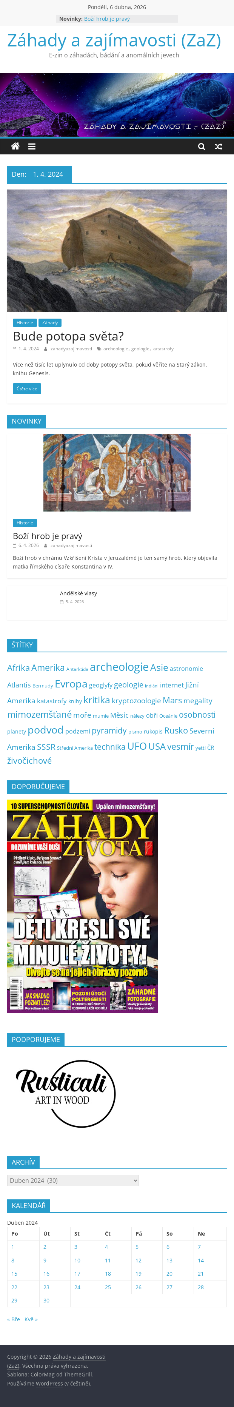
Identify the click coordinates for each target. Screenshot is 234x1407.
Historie (25, 322)
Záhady (50, 322)
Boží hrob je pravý (107, 18)
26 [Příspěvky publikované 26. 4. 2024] (138, 1287)
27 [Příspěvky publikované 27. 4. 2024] (169, 1287)
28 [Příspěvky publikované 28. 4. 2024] (201, 1287)
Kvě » (31, 1319)
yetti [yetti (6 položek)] (201, 747)
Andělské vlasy (78, 593)
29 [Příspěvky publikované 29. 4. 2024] (14, 1300)
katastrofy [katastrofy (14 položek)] (52, 701)
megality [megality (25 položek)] (197, 701)
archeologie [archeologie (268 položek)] (119, 666)
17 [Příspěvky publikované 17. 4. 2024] (77, 1273)
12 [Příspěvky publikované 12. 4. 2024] (138, 1260)
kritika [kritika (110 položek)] (96, 699)
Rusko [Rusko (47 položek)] (176, 730)
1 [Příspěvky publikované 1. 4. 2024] (12, 1246)
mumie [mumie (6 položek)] (101, 715)
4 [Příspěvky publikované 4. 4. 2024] (106, 1246)
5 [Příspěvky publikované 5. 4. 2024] (137, 1246)
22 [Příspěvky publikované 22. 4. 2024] (14, 1287)
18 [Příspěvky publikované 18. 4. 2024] (108, 1273)
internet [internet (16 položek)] (172, 685)
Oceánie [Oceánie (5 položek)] (168, 716)
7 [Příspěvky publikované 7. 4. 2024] (199, 1246)
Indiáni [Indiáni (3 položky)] (152, 686)
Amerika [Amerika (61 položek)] (48, 667)
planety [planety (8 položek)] (16, 731)
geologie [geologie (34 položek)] (128, 684)
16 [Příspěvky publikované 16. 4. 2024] (46, 1273)
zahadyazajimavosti (72, 348)
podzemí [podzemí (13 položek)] (77, 731)
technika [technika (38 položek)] (110, 746)
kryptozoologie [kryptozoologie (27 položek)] (136, 700)
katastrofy (163, 348)
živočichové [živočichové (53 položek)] (29, 760)
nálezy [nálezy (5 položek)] (137, 716)
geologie (140, 348)
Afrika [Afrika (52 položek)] (18, 667)
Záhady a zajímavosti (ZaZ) (114, 39)
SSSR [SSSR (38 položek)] (46, 746)
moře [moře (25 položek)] (82, 715)
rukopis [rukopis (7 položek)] (153, 731)
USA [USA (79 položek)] (157, 746)
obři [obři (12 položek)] (152, 715)
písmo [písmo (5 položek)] (135, 732)
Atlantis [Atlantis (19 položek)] (19, 684)
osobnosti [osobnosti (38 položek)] (197, 714)
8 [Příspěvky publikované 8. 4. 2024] (12, 1260)
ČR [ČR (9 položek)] (210, 747)
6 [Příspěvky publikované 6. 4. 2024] (167, 1246)
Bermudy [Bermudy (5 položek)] (42, 686)
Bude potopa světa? (68, 336)
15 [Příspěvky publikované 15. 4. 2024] (14, 1273)
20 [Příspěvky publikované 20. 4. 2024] (169, 1273)
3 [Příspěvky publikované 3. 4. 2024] (75, 1246)
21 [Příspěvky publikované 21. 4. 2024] (201, 1273)
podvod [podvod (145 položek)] (46, 730)
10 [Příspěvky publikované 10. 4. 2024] (77, 1260)
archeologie (115, 348)
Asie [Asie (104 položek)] (159, 667)
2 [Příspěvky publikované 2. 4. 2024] (44, 1246)
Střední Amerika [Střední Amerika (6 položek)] (75, 747)
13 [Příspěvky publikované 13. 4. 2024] (169, 1260)
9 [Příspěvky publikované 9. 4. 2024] (44, 1260)
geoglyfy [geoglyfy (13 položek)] (100, 685)
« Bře (13, 1319)
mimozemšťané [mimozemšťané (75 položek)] (39, 714)
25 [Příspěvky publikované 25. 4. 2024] (108, 1287)
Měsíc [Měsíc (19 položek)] (119, 715)
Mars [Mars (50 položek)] (172, 700)
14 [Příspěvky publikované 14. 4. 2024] (201, 1260)
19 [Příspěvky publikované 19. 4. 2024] (138, 1273)
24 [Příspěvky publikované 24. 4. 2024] (77, 1287)
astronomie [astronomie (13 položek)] (186, 668)
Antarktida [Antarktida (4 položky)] (77, 669)
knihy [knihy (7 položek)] (75, 701)
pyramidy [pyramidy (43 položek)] (109, 730)
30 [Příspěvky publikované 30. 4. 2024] (46, 1300)
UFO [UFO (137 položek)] (137, 746)
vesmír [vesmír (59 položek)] (180, 746)
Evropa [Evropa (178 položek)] (71, 683)
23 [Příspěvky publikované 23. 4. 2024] (46, 1287)
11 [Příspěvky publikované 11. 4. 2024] (108, 1260)
